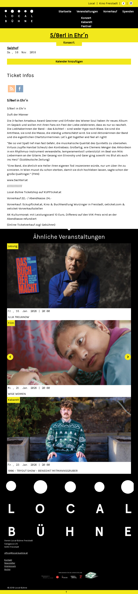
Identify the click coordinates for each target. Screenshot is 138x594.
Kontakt (8, 560)
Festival (86, 26)
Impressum (10, 566)
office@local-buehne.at (16, 553)
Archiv (7, 569)
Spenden (128, 11)
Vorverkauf (110, 11)
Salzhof (12, 48)
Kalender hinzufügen (69, 61)
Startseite (65, 11)
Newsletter (9, 563)
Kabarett (86, 22)
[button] (8, 356)
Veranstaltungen (87, 11)
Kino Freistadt (108, 3)
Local (91, 3)
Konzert (86, 18)
